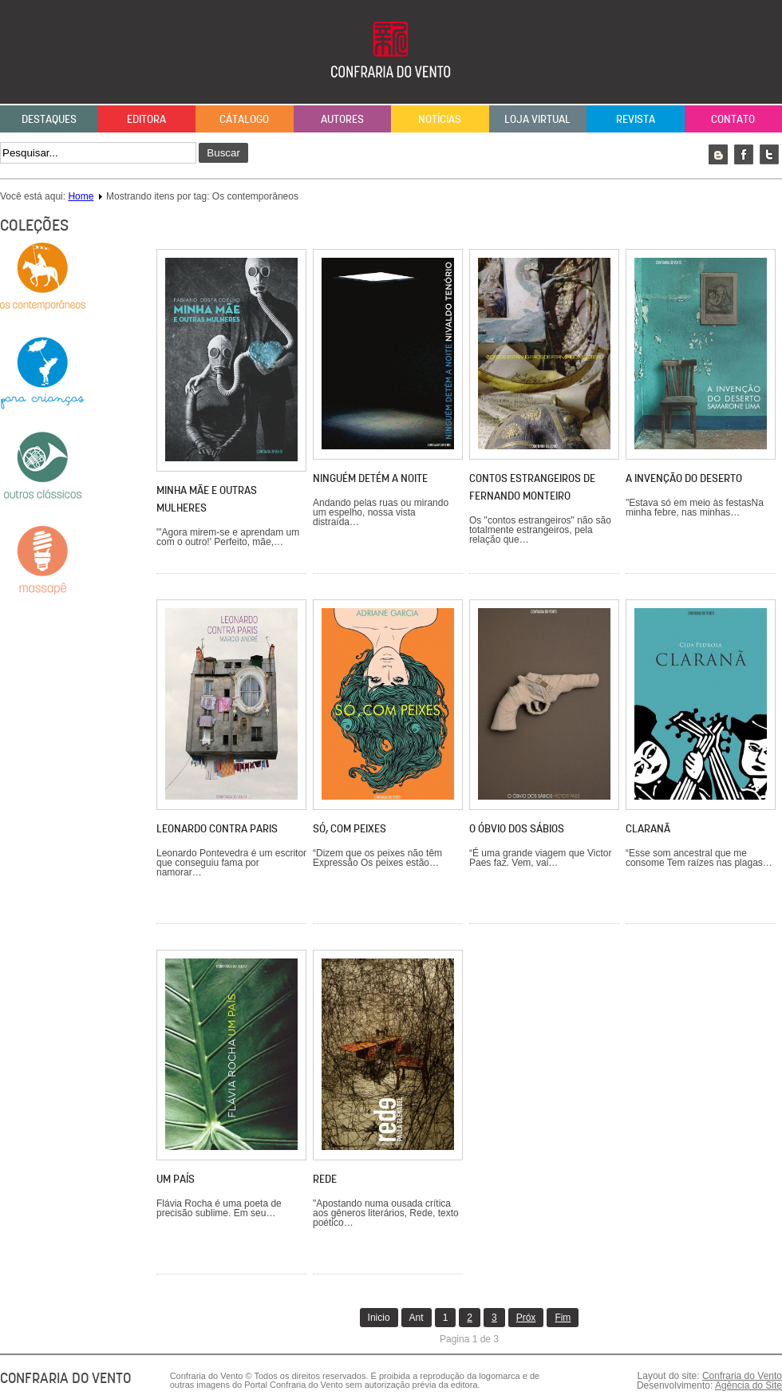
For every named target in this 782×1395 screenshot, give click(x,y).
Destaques (49, 119)
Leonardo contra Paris (217, 828)
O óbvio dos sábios (516, 828)
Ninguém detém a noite (370, 478)
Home (80, 196)
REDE (325, 1179)
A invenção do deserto (684, 478)
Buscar (223, 153)
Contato (733, 119)
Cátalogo (244, 119)
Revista (635, 119)
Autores (342, 119)
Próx (526, 1317)
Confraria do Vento (742, 1375)
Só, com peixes (349, 828)
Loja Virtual (537, 119)
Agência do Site (748, 1385)
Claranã (648, 828)
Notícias (439, 119)
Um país (175, 1179)
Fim (563, 1317)
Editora (146, 119)
